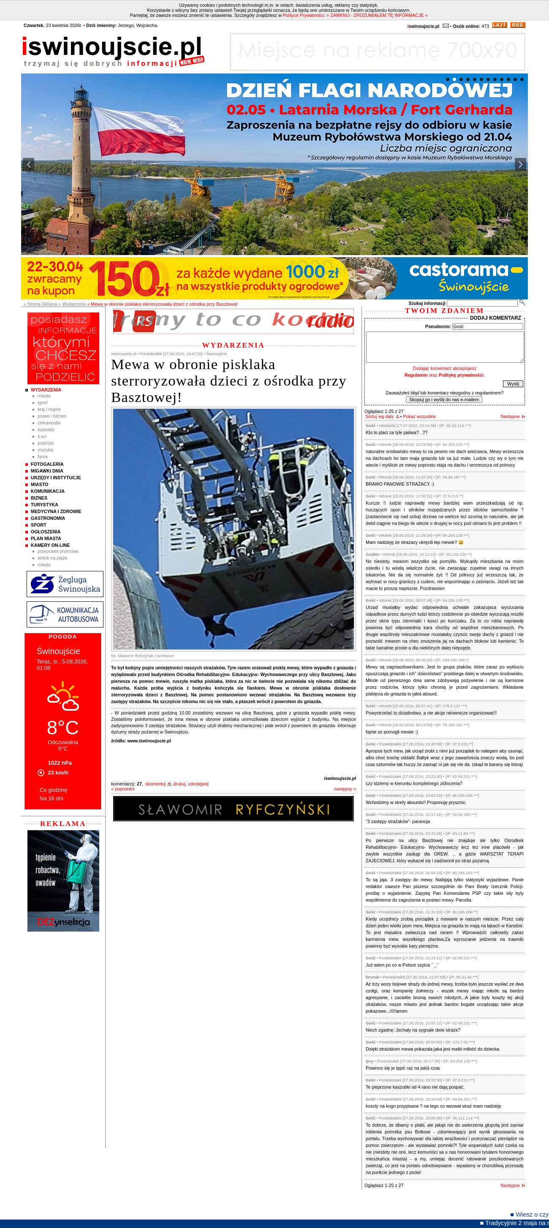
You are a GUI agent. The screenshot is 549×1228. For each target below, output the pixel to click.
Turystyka (44, 504)
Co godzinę (54, 790)
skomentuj (155, 783)
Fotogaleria (47, 464)
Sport (43, 402)
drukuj (179, 783)
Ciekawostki (49, 422)
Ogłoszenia (45, 531)
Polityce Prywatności (303, 15)
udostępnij (198, 783)
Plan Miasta (46, 538)
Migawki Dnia (47, 470)
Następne (510, 416)
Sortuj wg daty (379, 416)
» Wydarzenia (72, 304)
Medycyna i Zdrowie (56, 511)
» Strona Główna (40, 304)
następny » (345, 788)
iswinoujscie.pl (340, 778)
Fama (43, 456)
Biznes (39, 497)
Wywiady (46, 429)
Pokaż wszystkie (419, 416)
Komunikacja (48, 491)
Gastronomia (48, 518)
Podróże (46, 443)
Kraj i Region (49, 409)
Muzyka (45, 449)
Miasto (44, 395)
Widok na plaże (53, 557)
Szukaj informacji (427, 303)
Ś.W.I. (43, 436)
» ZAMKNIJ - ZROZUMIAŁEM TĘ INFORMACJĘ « (376, 15)
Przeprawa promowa (58, 551)
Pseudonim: (438, 326)
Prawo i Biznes (52, 415)
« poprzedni (123, 788)
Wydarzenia (46, 389)
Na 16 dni (51, 798)
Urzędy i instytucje (56, 477)
